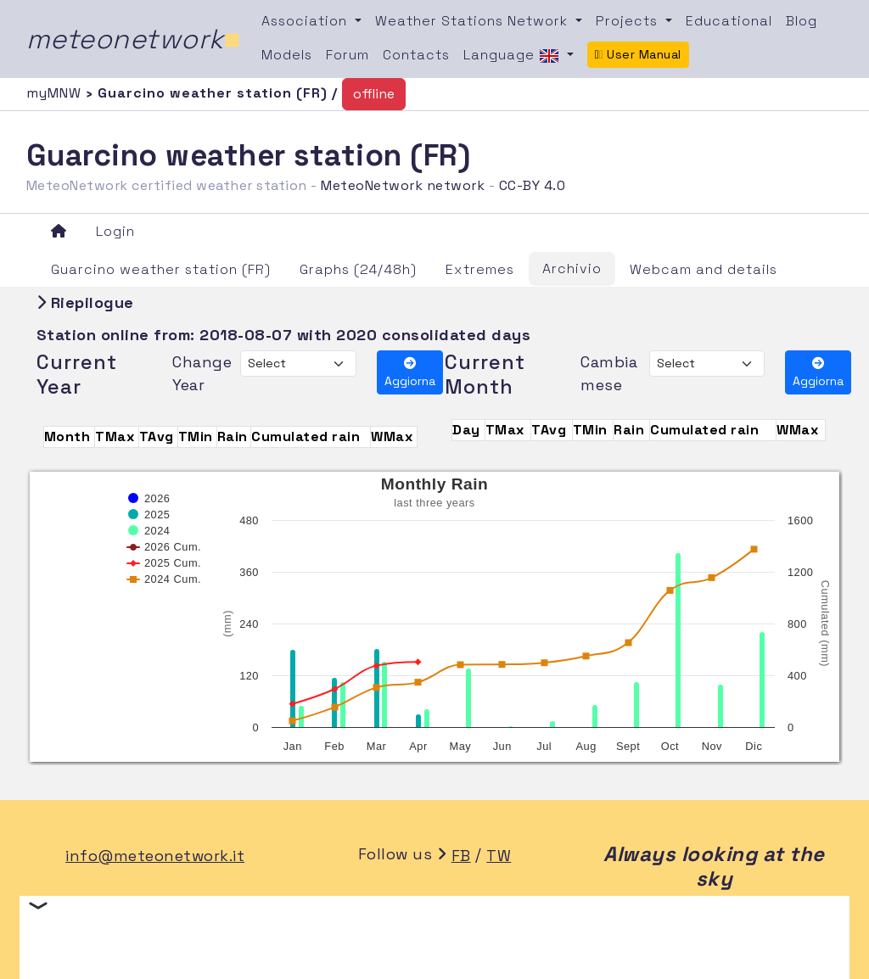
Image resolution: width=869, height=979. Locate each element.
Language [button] (513, 56)
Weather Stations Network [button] (473, 21)
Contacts (416, 55)
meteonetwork (133, 39)
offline (374, 94)
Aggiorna (409, 373)
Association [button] (306, 21)
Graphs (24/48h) (358, 269)
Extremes (480, 269)
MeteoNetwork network (403, 185)
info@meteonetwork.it (154, 855)
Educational (729, 21)
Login (115, 231)
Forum (347, 55)
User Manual (638, 54)
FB (461, 855)
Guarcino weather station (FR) (161, 269)
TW (498, 855)
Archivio (572, 268)
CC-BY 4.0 (532, 185)
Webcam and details (703, 269)
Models (286, 55)
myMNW (56, 93)
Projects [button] (629, 21)
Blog (801, 21)
